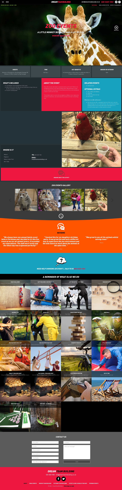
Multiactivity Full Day (15, 343)
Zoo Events (61, 25)
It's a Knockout (107, 343)
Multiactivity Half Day (46, 343)
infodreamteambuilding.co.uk (91, 2)
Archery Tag (15, 313)
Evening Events (93, 483)
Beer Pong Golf (15, 404)
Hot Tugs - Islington (46, 404)
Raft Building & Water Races (45, 282)
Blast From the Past (76, 313)
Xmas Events (33, 483)
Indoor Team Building (45, 483)
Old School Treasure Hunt (45, 374)
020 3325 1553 (50, 475)
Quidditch (46, 313)
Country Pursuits (76, 343)
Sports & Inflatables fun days (78, 483)
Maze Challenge (15, 282)
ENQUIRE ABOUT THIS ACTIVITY (61, 177)
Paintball (107, 313)
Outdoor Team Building (60, 483)
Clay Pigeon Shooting (76, 374)
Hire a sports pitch (104, 5)
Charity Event (91, 85)
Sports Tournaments (115, 5)
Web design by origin (69, 486)
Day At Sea (107, 374)
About (25, 483)
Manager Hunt (106, 282)
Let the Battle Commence (77, 282)
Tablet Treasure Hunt (15, 374)
